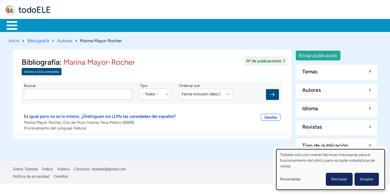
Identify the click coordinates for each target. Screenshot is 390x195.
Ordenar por (189, 84)
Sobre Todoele (25, 167)
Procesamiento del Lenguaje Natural (55, 127)
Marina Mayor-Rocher (42, 121)
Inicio (9, 25)
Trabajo (99, 25)
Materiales (31, 25)
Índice (47, 167)
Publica (63, 167)
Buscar (226, 25)
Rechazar (339, 179)
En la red (130, 25)
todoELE (34, 10)
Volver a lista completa (41, 71)
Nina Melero (110, 121)
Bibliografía (38, 39)
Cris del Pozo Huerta (81, 121)
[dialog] (330, 169)
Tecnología (164, 25)
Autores (64, 39)
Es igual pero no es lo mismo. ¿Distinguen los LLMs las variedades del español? (100, 115)
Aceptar (366, 179)
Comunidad (201, 25)
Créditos (61, 175)
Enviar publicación (318, 54)
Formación (66, 25)
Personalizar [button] (290, 179)
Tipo (143, 84)
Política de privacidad (31, 175)
